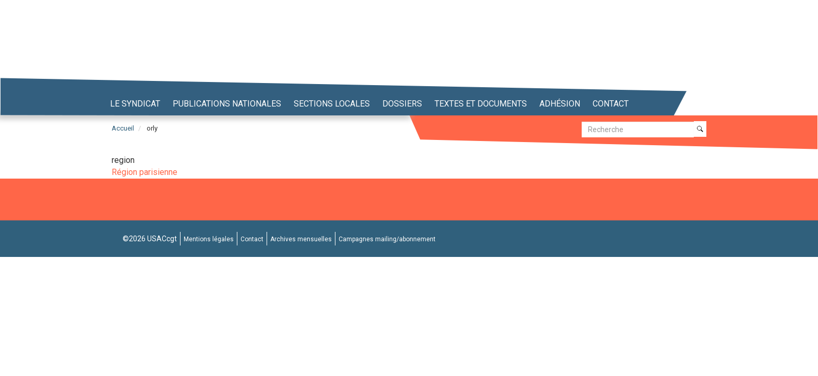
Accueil (123, 128)
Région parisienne (144, 172)
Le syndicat (135, 104)
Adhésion (559, 104)
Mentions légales (209, 239)
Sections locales (332, 104)
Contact (611, 104)
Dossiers (402, 104)
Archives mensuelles (301, 239)
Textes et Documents (481, 104)
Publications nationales (227, 104)
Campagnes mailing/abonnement (387, 239)
